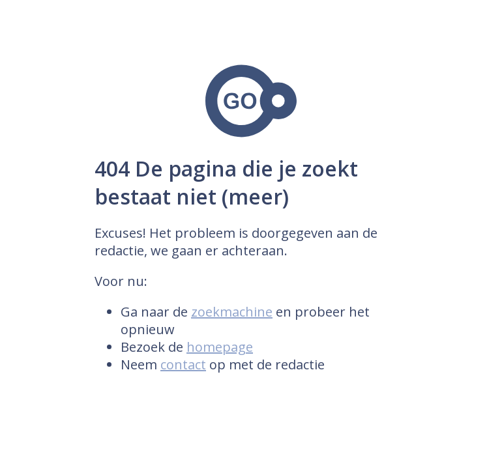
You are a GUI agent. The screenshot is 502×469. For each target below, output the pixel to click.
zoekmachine (232, 311)
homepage (219, 347)
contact (183, 364)
